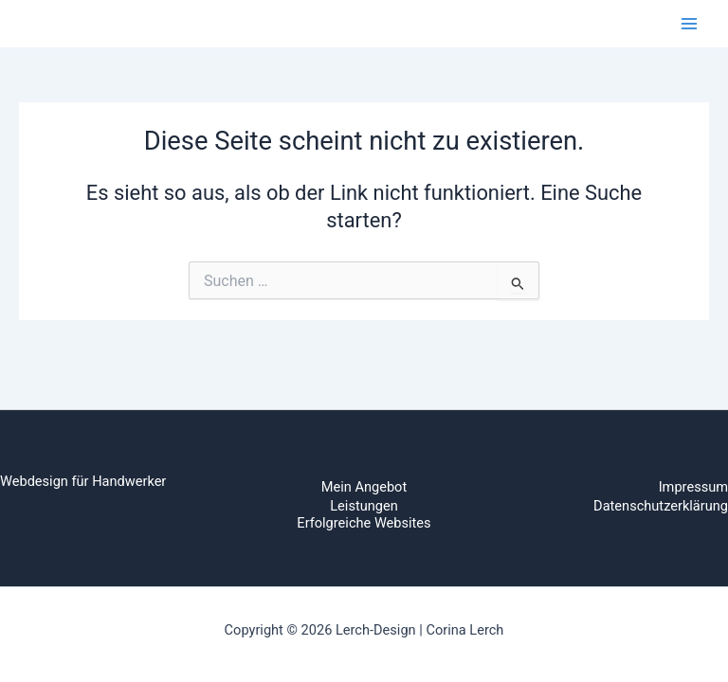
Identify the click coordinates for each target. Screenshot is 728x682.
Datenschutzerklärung (660, 505)
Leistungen (363, 505)
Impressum (693, 486)
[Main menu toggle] (689, 24)
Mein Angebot (364, 486)
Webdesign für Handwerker (83, 481)
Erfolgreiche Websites (363, 522)
